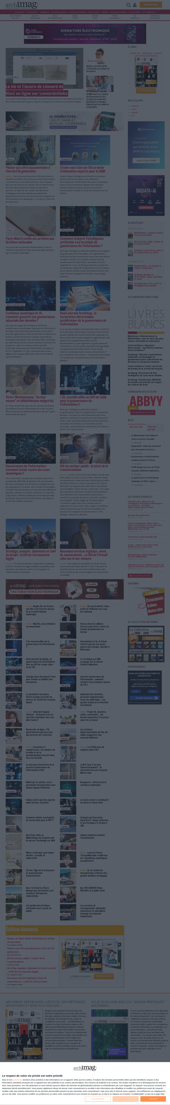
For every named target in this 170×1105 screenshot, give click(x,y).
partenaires (17, 1080)
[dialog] (85, 1083)
